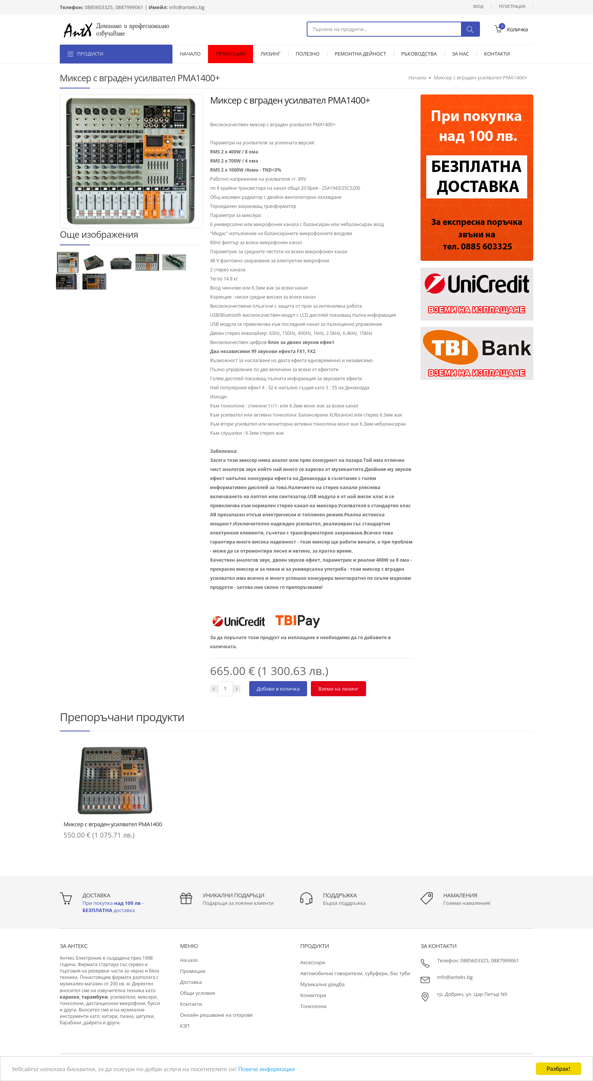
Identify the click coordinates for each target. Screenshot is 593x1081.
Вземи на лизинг (338, 688)
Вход (478, 6)
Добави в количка (278, 688)
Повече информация (266, 1069)
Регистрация (512, 6)
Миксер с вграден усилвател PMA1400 (113, 824)
